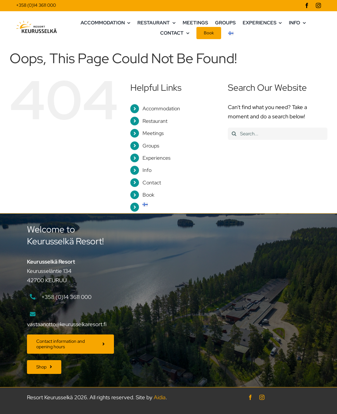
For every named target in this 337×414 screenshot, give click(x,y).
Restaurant (155, 121)
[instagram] (318, 5)
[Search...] (277, 134)
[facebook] (306, 5)
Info (147, 170)
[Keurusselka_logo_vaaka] (36, 23)
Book (148, 194)
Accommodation (161, 108)
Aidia (160, 397)
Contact (152, 182)
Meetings (153, 133)
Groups (151, 145)
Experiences (156, 158)
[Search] (234, 134)
